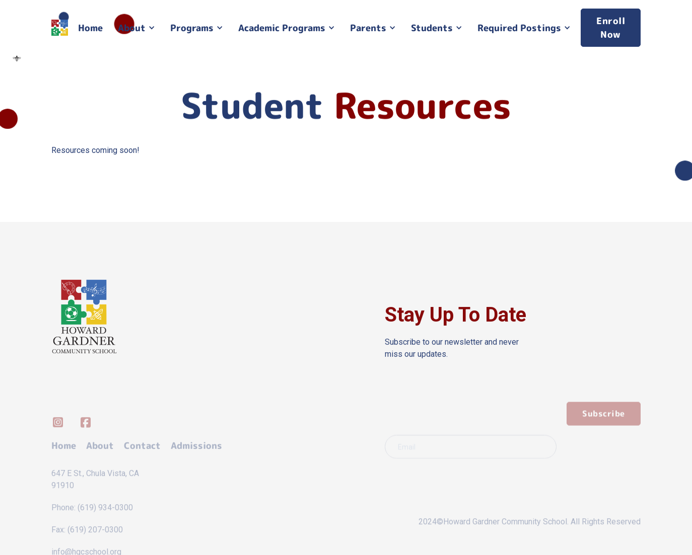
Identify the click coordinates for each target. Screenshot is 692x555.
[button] (136, 28)
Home (90, 28)
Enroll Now (610, 28)
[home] (59, 28)
